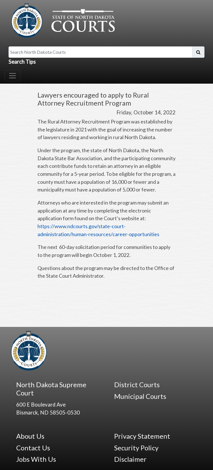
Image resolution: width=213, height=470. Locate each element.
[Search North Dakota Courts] (101, 52)
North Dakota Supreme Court (51, 388)
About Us (30, 436)
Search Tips (22, 62)
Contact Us (33, 448)
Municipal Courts (140, 396)
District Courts (137, 384)
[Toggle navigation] (12, 75)
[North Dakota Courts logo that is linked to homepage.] (62, 20)
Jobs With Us (36, 459)
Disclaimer (130, 459)
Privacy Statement (142, 436)
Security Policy (136, 448)
